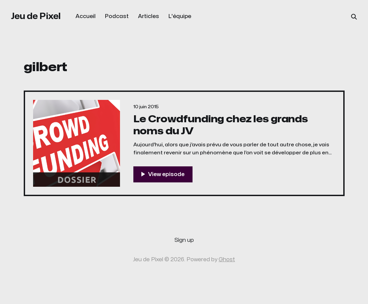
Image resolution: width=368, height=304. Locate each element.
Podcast (117, 16)
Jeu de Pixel (36, 16)
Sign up (184, 240)
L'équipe (179, 16)
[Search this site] (354, 17)
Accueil (86, 16)
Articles (148, 16)
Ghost (227, 259)
